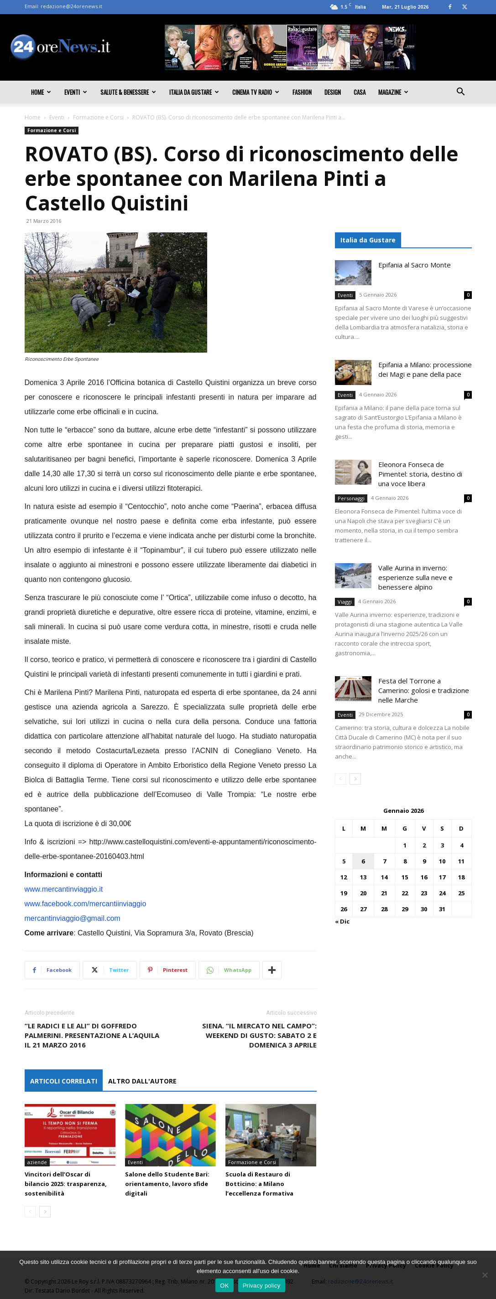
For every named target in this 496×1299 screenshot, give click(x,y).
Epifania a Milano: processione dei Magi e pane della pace (425, 369)
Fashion (302, 92)
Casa (359, 92)
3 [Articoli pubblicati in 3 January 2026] (442, 845)
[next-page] (45, 1211)
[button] (461, 92)
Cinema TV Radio (255, 92)
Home (41, 92)
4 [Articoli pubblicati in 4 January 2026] (461, 845)
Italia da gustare (194, 92)
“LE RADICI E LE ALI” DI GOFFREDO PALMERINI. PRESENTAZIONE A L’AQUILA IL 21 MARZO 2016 (92, 1035)
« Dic (342, 921)
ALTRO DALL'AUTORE (142, 1081)
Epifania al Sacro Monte (414, 264)
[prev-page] (30, 1211)
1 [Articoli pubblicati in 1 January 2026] (405, 845)
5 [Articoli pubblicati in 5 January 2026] (343, 861)
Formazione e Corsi (98, 117)
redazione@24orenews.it (71, 6)
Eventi (75, 92)
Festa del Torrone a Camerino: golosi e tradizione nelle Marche (423, 690)
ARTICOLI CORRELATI (63, 1081)
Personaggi (351, 498)
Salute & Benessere (128, 92)
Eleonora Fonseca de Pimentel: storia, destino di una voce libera (420, 474)
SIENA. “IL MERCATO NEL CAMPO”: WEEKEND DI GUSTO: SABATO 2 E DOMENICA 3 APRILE (259, 1035)
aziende (37, 1162)
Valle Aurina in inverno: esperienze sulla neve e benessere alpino (415, 577)
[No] (484, 1274)
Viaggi (345, 601)
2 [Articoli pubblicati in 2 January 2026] (424, 845)
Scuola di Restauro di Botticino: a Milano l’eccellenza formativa (259, 1183)
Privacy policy (262, 1285)
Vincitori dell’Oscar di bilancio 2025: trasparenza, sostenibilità (66, 1183)
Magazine (393, 92)
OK (224, 1285)
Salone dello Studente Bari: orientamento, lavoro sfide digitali (167, 1183)
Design (332, 92)
